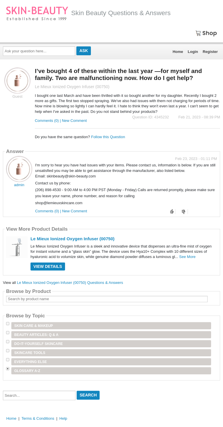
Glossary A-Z (27, 371)
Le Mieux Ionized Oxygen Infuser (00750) (72, 238)
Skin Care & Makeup (33, 326)
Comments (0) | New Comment (61, 120)
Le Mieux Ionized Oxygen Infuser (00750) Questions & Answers (70, 282)
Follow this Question (108, 137)
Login (193, 51)
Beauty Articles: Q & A (36, 335)
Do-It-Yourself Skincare (38, 344)
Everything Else (30, 362)
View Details (47, 266)
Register (210, 51)
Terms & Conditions (37, 418)
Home (177, 51)
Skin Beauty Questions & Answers (88, 13)
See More (187, 257)
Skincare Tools (29, 353)
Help (63, 418)
